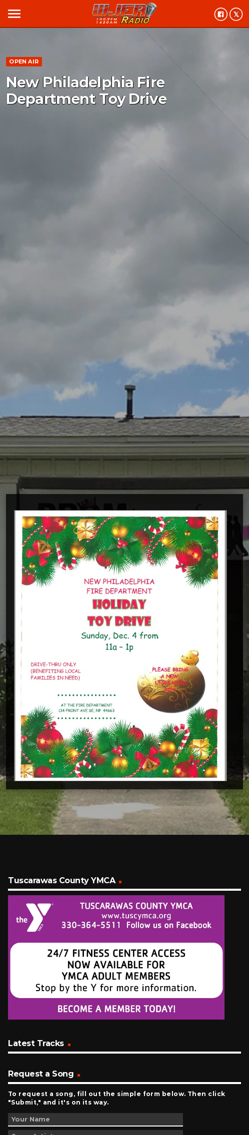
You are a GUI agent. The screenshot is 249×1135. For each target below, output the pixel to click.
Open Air (23, 61)
